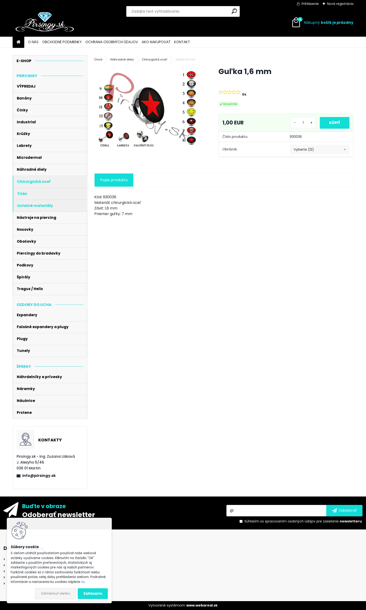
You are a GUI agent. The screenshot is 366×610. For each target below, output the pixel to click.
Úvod (98, 59)
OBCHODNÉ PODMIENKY (62, 41)
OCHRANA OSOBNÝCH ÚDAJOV (111, 41)
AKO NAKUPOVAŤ (156, 41)
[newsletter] (344, 510)
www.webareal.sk (202, 605)
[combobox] (319, 149)
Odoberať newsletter (58, 514)
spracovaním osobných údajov (290, 521)
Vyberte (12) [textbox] (304, 149)
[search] (234, 11)
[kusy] (303, 123)
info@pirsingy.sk (39, 475)
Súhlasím (92, 593)
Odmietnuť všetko (55, 593)
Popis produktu (114, 180)
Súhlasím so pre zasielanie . (303, 521)
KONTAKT (182, 41)
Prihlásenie (310, 3)
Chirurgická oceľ (154, 59)
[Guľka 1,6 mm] (148, 107)
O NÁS (33, 41)
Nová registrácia (340, 3)
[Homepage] (18, 42)
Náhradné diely (122, 59)
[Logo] (45, 22)
